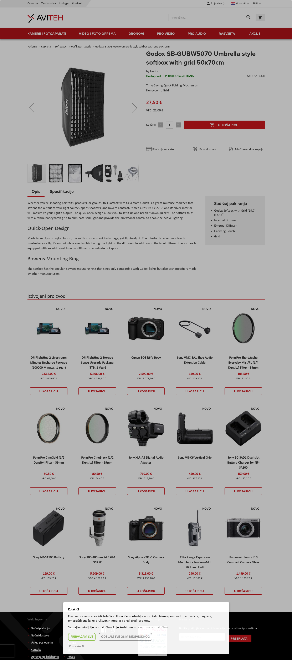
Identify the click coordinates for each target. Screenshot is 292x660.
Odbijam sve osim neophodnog (125, 637)
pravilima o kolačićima (153, 627)
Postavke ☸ (76, 646)
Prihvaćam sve (82, 637)
